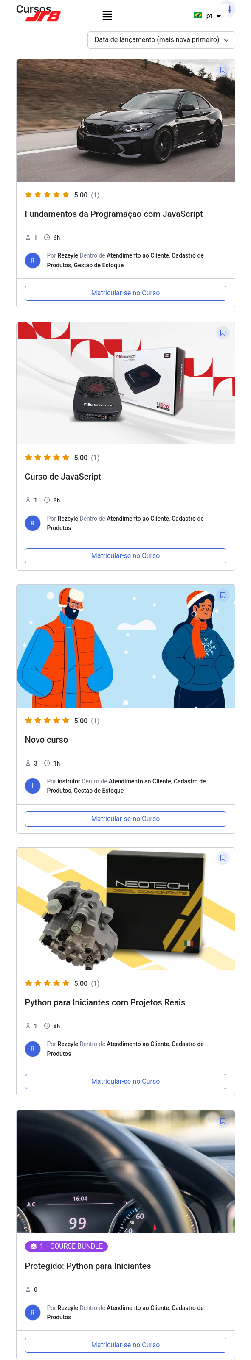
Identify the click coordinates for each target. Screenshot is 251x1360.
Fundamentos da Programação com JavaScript (114, 214)
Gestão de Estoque (99, 265)
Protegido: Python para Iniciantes (88, 1266)
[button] (107, 16)
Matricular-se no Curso (125, 293)
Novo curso (46, 740)
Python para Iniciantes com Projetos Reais (105, 1002)
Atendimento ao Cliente (138, 255)
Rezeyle (67, 255)
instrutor (68, 781)
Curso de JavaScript (63, 477)
